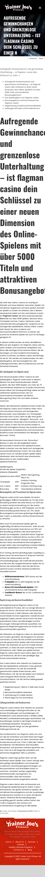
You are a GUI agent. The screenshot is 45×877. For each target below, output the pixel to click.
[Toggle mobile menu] (40, 8)
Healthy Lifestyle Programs (21, 847)
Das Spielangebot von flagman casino (22, 97)
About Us (19, 842)
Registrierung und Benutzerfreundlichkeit (23, 105)
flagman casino (10, 316)
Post (35, 811)
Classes (20, 844)
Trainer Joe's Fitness (9, 811)
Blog (30, 850)
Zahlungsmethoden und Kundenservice (22, 108)
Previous (33, 58)
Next (41, 58)
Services (31, 842)
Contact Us (18, 850)
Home (8, 842)
